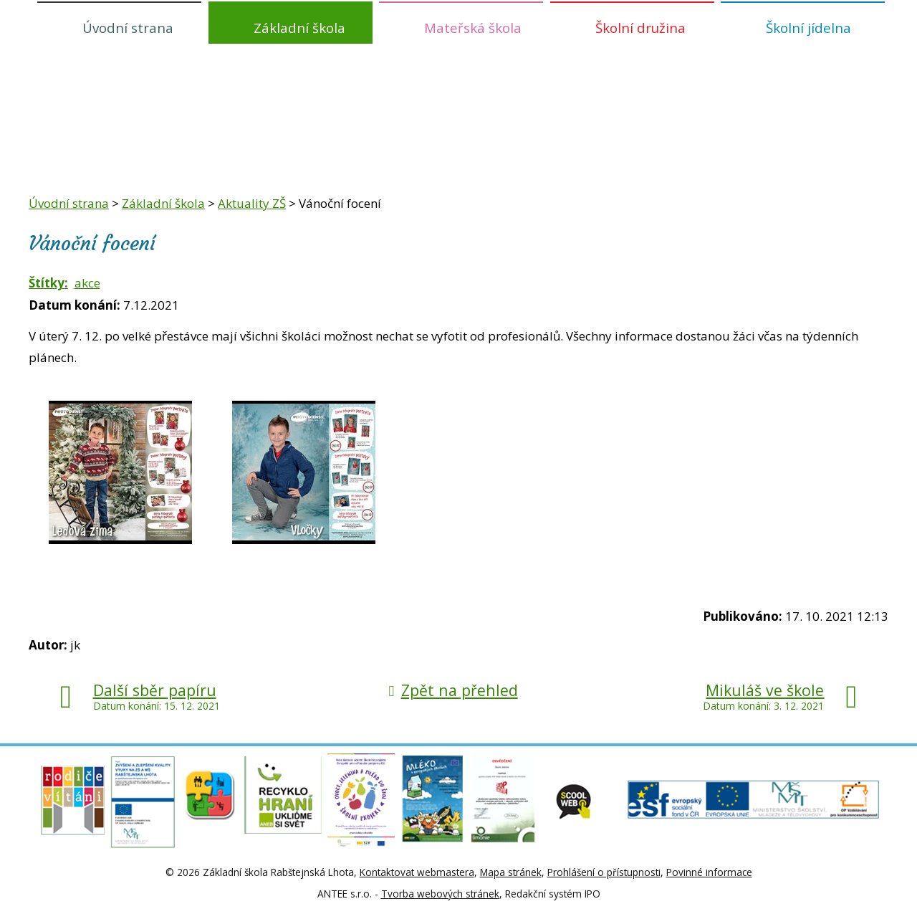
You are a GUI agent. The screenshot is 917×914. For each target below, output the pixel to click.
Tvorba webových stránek (440, 893)
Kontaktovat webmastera (417, 872)
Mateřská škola (473, 28)
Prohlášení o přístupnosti (604, 872)
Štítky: (48, 283)
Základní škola (299, 28)
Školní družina (640, 28)
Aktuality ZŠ (252, 203)
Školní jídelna (808, 28)
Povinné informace (709, 872)
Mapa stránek (511, 872)
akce (87, 283)
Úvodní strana (127, 28)
